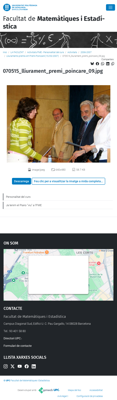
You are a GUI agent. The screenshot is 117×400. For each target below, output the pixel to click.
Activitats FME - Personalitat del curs (45, 52)
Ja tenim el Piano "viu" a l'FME (24, 205)
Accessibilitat (96, 390)
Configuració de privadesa (90, 396)
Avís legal (62, 396)
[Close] (110, 7)
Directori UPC (12, 338)
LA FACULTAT (17, 52)
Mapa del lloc (74, 390)
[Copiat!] (112, 64)
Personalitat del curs (18, 196)
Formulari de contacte (18, 345)
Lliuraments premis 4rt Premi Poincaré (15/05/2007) (32, 56)
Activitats (72, 52)
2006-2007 (86, 52)
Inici (5, 52)
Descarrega (21, 181)
